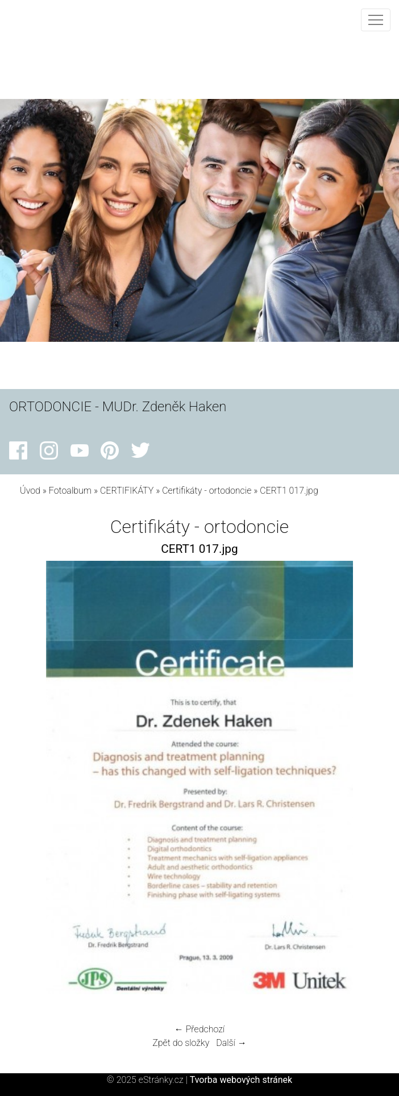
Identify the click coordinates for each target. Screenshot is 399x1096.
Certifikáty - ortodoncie (206, 490)
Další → (231, 1042)
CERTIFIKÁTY (126, 490)
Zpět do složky (180, 1042)
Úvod (30, 490)
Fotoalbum (70, 490)
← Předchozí (199, 1029)
